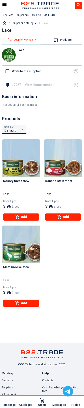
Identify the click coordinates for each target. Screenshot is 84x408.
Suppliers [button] (23, 15)
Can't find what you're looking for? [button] (60, 389)
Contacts (48, 380)
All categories (10, 394)
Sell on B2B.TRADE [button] (44, 15)
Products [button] (7, 15)
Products (7, 380)
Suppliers (7, 387)
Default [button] (10, 130)
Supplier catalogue (25, 23)
